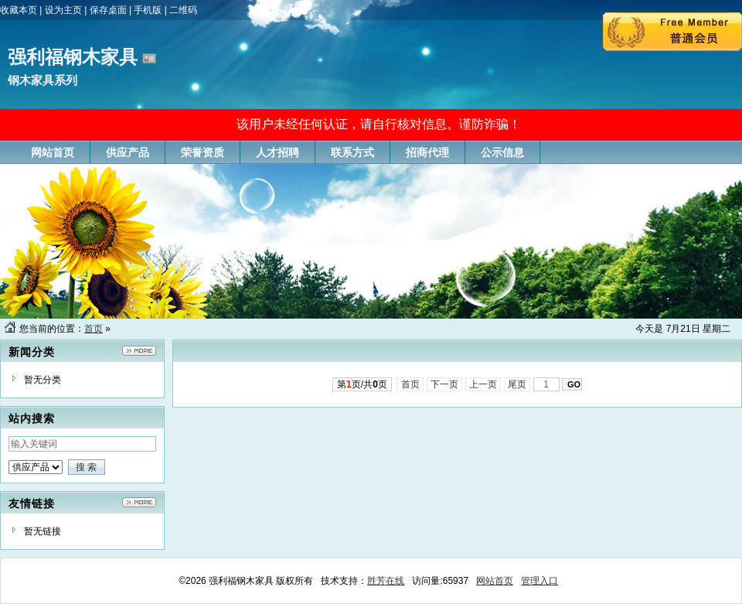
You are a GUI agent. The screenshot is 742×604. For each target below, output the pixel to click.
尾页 (517, 384)
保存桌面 (108, 10)
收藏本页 (18, 10)
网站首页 (494, 580)
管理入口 (539, 580)
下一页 (444, 384)
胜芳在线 (385, 580)
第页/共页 (362, 384)
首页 (93, 328)
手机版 (148, 10)
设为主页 (63, 10)
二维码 (183, 10)
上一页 (483, 384)
